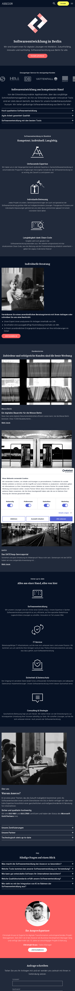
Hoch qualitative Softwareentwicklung (19, 110)
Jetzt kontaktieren (11, 336)
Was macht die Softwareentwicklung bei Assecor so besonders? (31, 864)
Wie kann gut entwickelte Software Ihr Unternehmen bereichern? (31, 874)
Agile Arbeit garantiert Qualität (16, 115)
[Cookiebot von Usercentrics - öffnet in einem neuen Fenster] (64, 470)
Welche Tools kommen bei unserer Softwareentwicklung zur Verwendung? (36, 869)
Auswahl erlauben (37, 519)
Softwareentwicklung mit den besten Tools (21, 120)
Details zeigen (64, 513)
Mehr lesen (6, 423)
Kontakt (63, 3)
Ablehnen (13, 519)
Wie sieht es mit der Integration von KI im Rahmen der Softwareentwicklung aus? (26, 885)
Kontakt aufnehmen (37, 56)
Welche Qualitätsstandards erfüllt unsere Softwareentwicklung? (31, 878)
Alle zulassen (61, 519)
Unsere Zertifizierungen (13, 828)
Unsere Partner (8, 832)
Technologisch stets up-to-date (16, 837)
